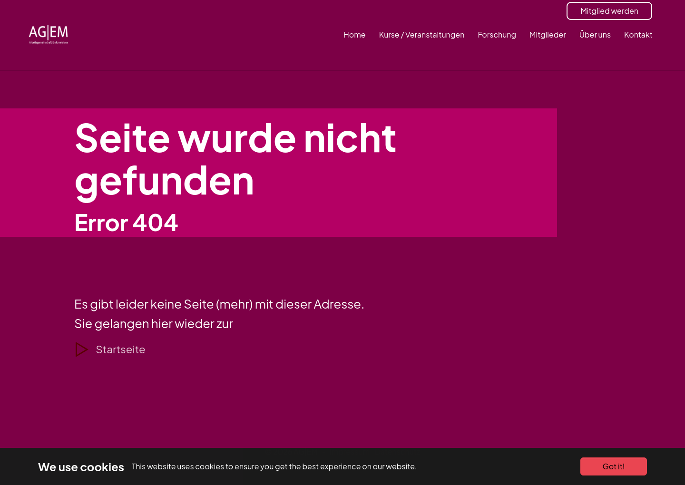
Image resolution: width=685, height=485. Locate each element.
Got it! (614, 466)
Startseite (120, 349)
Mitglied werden (609, 11)
